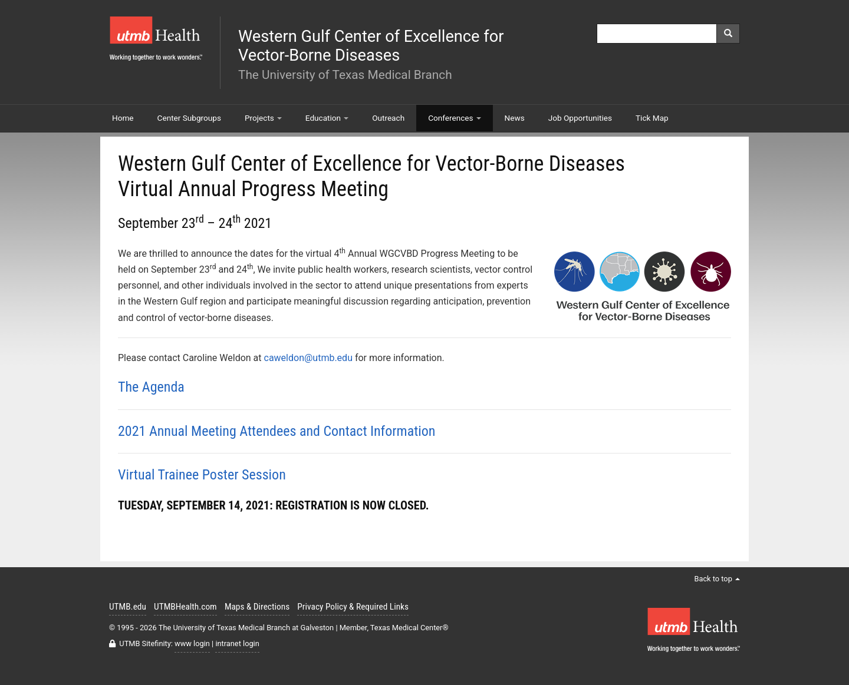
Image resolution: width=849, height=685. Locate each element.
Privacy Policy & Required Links (353, 606)
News (515, 118)
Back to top (717, 578)
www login (192, 643)
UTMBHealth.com (185, 606)
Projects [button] (263, 118)
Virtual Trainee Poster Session (202, 474)
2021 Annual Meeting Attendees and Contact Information (276, 431)
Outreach (388, 118)
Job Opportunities (580, 118)
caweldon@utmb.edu (308, 357)
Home (123, 118)
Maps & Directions (257, 606)
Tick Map (652, 118)
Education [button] (326, 118)
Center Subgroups (189, 118)
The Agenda (151, 387)
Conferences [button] (454, 118)
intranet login (237, 643)
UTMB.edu (127, 606)
